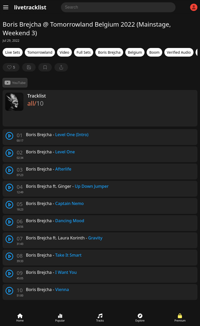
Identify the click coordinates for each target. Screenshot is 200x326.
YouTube (15, 83)
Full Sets (84, 52)
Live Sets (12, 52)
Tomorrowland (39, 52)
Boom (154, 52)
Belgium (135, 52)
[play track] (9, 136)
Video (64, 52)
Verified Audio (179, 52)
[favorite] (11, 67)
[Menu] (5, 7)
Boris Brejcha (109, 52)
